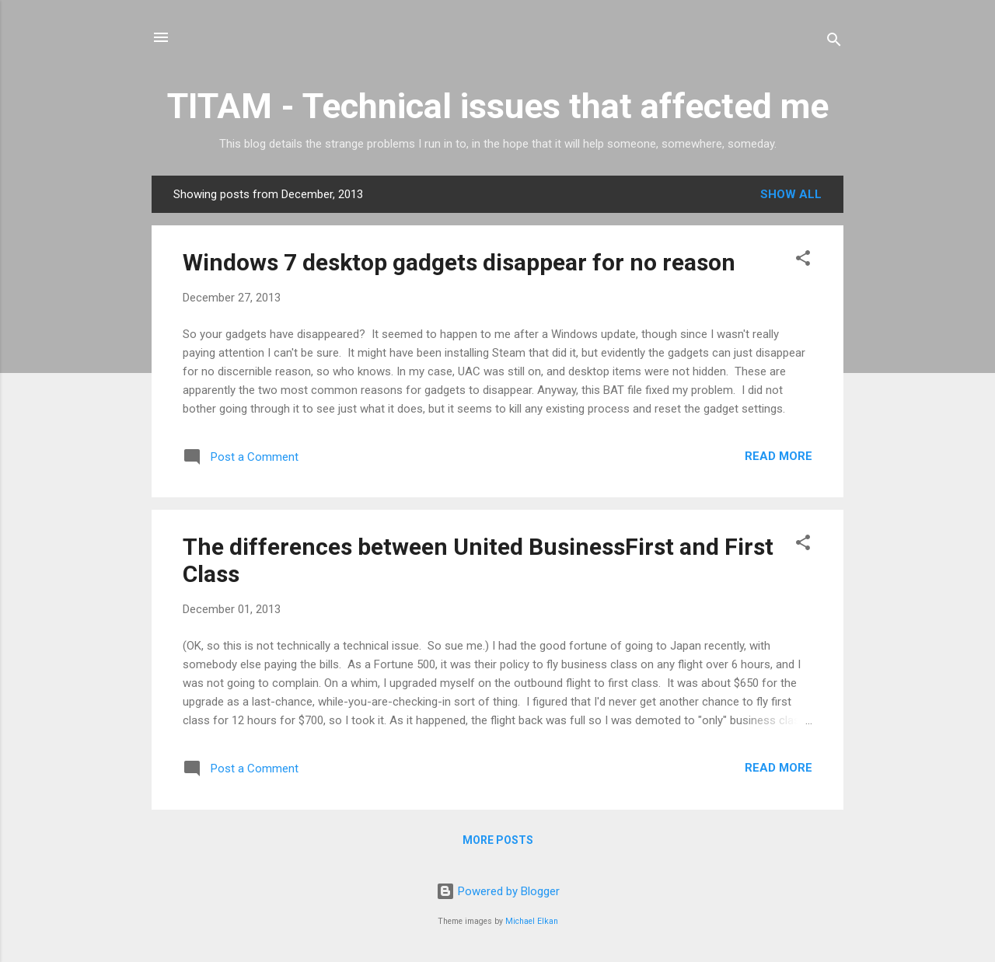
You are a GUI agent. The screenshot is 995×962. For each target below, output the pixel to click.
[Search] (834, 42)
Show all (791, 194)
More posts (498, 840)
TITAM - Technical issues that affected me (498, 106)
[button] (803, 261)
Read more (778, 456)
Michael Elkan (531, 921)
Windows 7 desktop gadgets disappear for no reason (459, 262)
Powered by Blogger (498, 891)
